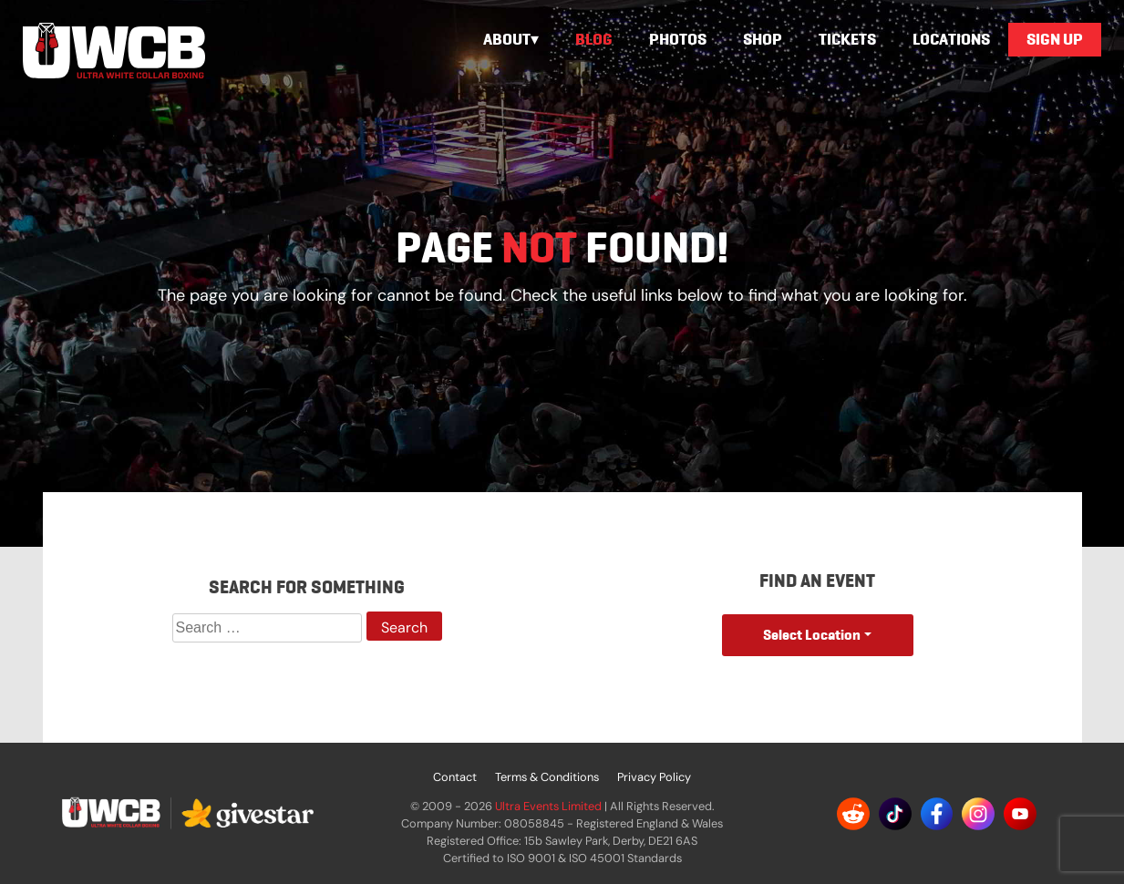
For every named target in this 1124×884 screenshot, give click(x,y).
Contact (455, 777)
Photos (677, 39)
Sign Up (1054, 39)
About (507, 39)
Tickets (847, 39)
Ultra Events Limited (548, 806)
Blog (594, 39)
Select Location (812, 634)
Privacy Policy (654, 777)
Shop (762, 39)
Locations (951, 39)
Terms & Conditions (547, 777)
